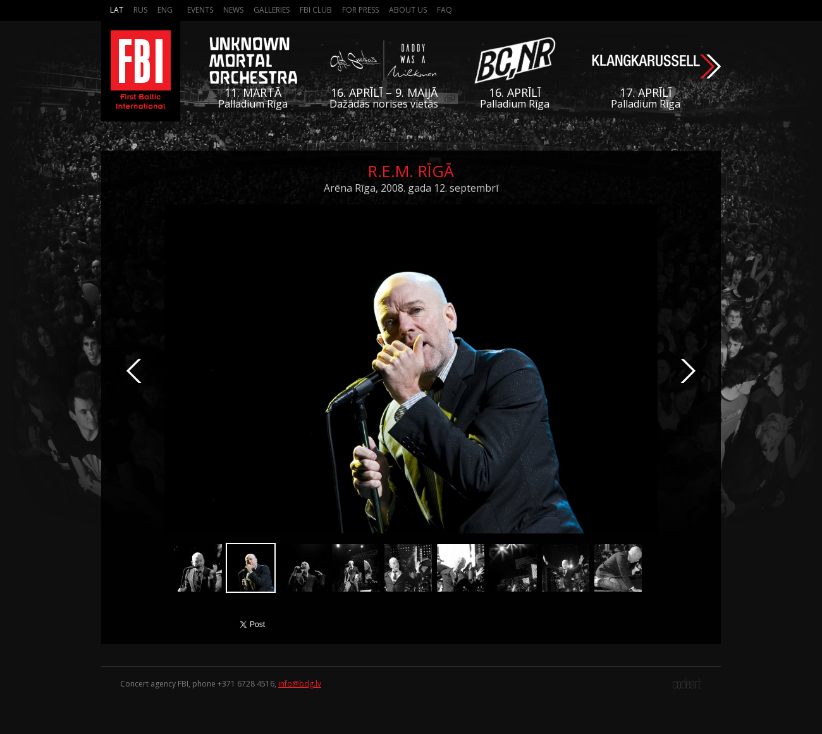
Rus (140, 9)
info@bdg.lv (299, 683)
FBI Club (316, 9)
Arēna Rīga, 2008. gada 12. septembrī (411, 188)
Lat (116, 9)
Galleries (272, 9)
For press (360, 9)
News (233, 9)
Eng (165, 9)
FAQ (444, 9)
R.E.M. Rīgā (411, 171)
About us (408, 9)
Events (200, 9)
